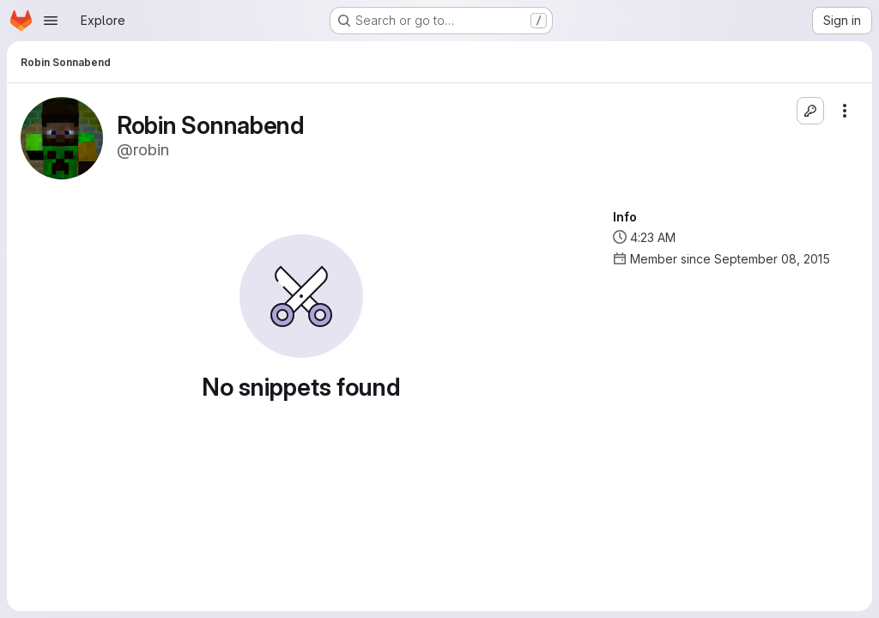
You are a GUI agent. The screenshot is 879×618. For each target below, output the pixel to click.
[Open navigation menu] (50, 20)
